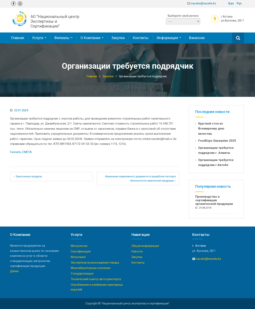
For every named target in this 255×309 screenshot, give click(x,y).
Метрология (79, 245)
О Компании (90, 38)
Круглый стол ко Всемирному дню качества (211, 128)
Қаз (231, 3)
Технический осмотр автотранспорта (96, 279)
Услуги (37, 38)
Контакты (141, 38)
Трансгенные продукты (29, 176)
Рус (239, 3)
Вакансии (197, 38)
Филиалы (62, 38)
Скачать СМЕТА (21, 152)
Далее (14, 271)
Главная (17, 38)
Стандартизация (82, 273)
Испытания (78, 257)
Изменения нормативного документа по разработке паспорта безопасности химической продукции (140, 178)
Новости (137, 251)
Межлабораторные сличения (90, 268)
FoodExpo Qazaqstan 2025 (217, 140)
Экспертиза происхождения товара (95, 262)
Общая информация (145, 245)
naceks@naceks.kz (203, 3)
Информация (167, 38)
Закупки (118, 38)
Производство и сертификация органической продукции (214, 200)
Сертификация (81, 251)
